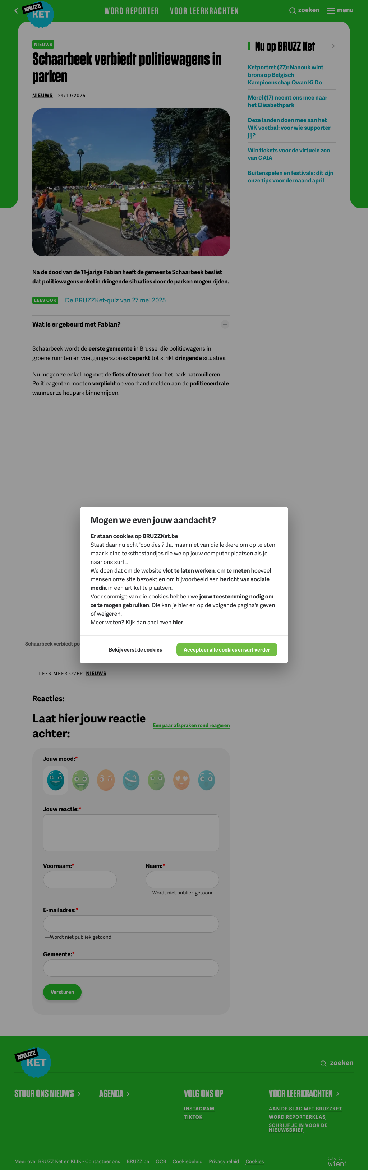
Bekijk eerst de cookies (135, 649)
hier (178, 622)
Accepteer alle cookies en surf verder (227, 649)
